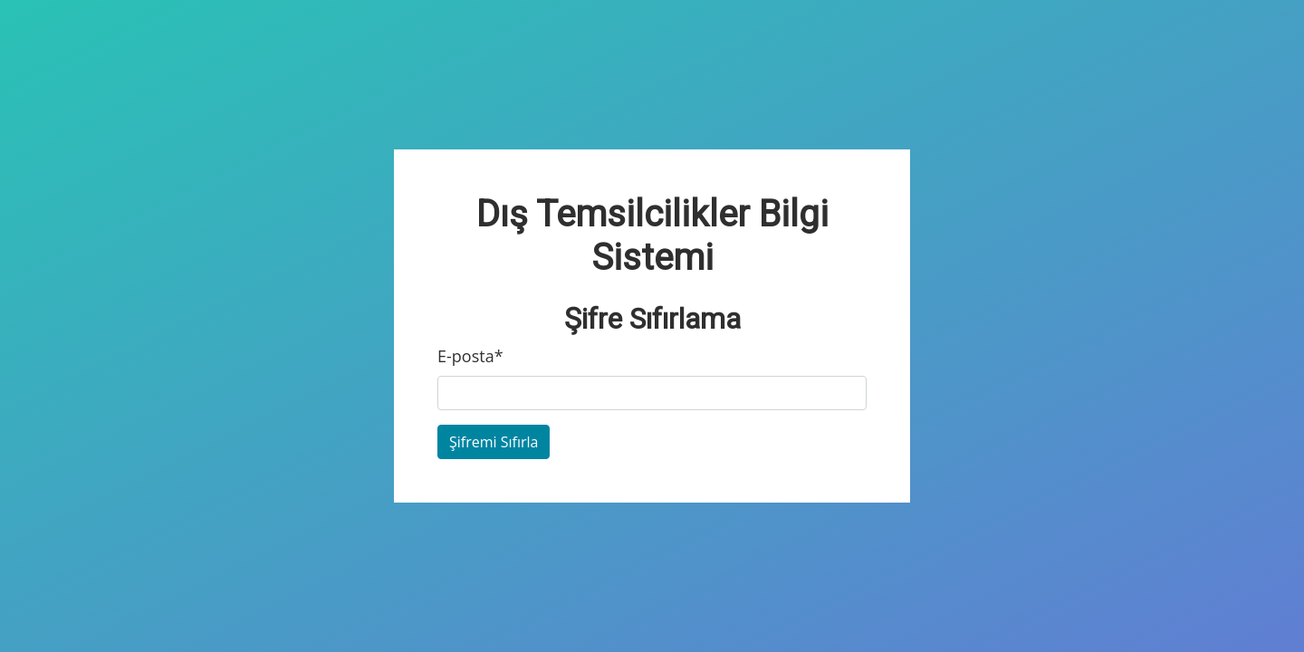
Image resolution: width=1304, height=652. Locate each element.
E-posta (470, 356)
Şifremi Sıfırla (493, 442)
